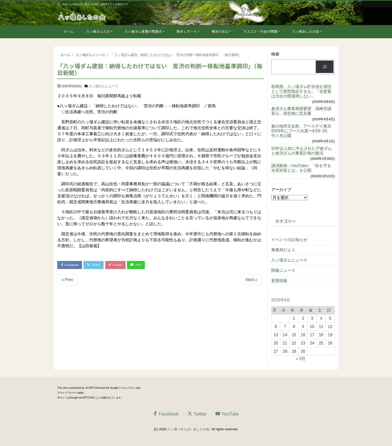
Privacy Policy (127, 387)
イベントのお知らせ (289, 240)
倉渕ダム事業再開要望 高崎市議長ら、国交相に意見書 (301, 111)
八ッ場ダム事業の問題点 (143, 31)
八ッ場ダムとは (98, 31)
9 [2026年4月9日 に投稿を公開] (303, 326)
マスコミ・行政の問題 (260, 31)
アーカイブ (281, 190)
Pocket (116, 265)
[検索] (325, 66)
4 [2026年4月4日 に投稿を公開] (321, 318)
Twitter (94, 265)
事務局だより (283, 250)
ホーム (69, 31)
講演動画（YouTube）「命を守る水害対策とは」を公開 (301, 168)
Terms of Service (66, 392)
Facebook (69, 265)
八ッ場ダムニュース (103, 86)
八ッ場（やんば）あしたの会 (188, 429)
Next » (251, 280)
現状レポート (186, 31)
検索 (275, 54)
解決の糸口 (220, 31)
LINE (136, 265)
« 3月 (301, 358)
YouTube (227, 413)
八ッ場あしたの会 (305, 31)
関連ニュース (283, 270)
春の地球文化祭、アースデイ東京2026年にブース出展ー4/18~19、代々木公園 (301, 131)
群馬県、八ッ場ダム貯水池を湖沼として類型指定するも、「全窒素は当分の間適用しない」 (301, 91)
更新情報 (279, 280)
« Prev (67, 280)
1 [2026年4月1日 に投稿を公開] (294, 318)
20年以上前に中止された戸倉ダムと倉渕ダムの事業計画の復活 (301, 150)
